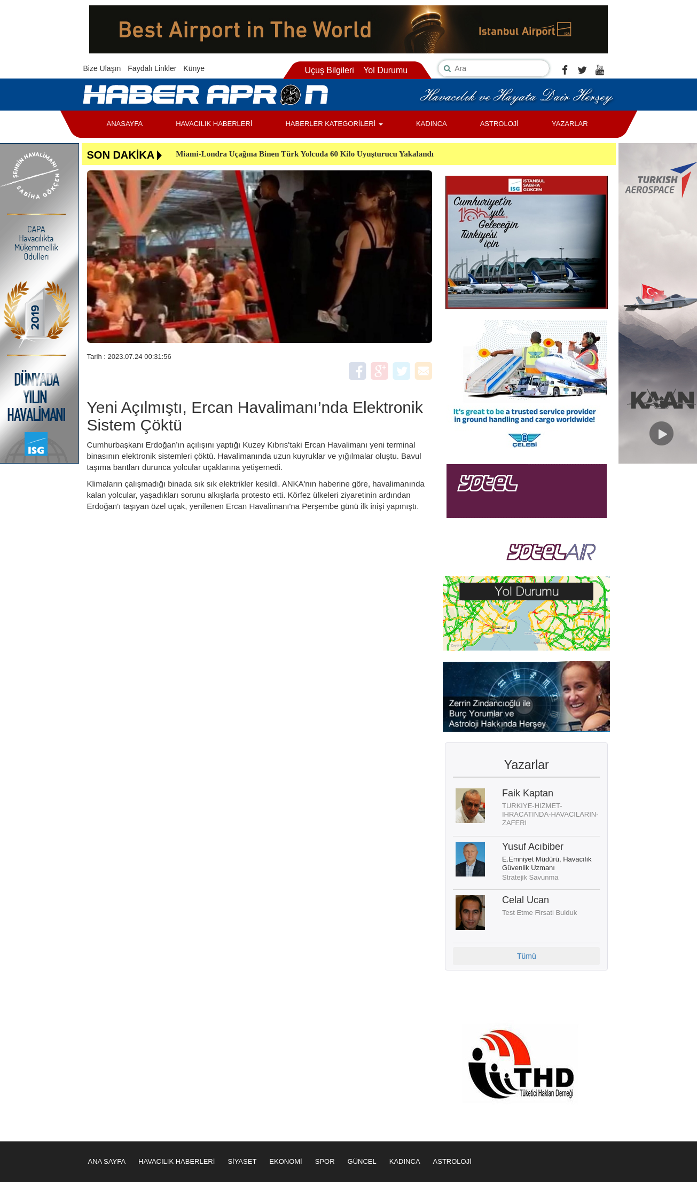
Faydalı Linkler (152, 68)
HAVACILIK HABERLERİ (214, 124)
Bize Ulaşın (102, 68)
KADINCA (431, 124)
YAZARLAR (570, 124)
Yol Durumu (385, 70)
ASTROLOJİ (499, 124)
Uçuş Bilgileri (329, 70)
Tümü (526, 956)
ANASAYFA (125, 124)
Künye (194, 68)
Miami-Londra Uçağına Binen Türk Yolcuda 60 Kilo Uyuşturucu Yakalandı (305, 154)
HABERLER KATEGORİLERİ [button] (333, 124)
